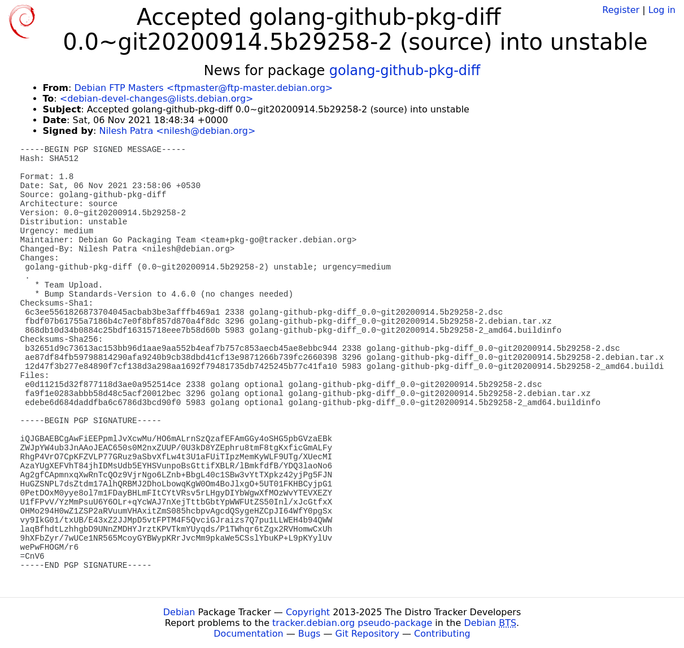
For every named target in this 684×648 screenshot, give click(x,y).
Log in (662, 10)
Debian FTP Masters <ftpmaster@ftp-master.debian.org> (203, 87)
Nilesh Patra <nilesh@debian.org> (177, 130)
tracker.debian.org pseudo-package (352, 622)
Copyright (308, 612)
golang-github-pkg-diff (405, 71)
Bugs (309, 633)
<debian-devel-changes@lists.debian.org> (157, 98)
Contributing (442, 633)
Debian (179, 612)
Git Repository (367, 633)
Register (620, 10)
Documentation (248, 633)
